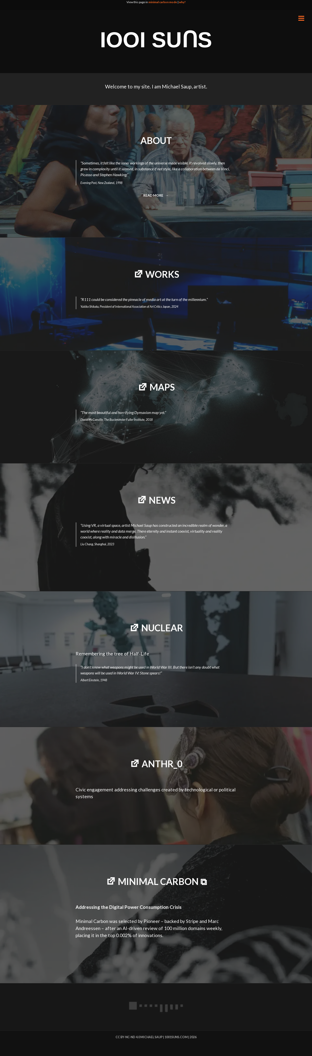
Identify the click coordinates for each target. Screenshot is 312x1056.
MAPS (162, 387)
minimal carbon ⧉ (162, 881)
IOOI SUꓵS (156, 40)
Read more (155, 197)
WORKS (162, 274)
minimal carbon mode (162, 2)
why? (182, 2)
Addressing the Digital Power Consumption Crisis (129, 907)
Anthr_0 (162, 763)
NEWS (162, 500)
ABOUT (156, 140)
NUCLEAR (162, 627)
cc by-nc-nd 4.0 (128, 1037)
